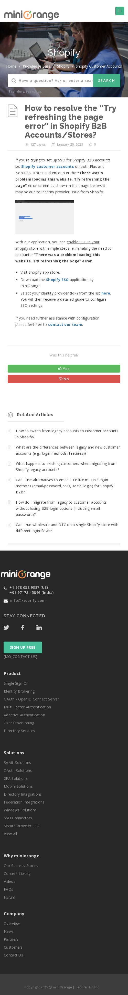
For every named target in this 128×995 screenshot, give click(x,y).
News (9, 931)
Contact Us (13, 955)
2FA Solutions (16, 778)
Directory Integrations (23, 794)
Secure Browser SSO (21, 825)
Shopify (63, 66)
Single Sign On (16, 683)
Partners (11, 939)
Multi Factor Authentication (27, 707)
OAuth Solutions (18, 770)
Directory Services (19, 730)
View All (10, 833)
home (11, 66)
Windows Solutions (20, 810)
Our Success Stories (21, 865)
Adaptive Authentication (24, 714)
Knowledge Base (37, 66)
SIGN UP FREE (23, 647)
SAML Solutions (17, 762)
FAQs (8, 889)
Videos (9, 881)
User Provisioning (19, 722)
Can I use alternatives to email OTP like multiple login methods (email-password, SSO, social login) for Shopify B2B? (64, 485)
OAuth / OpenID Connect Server (31, 699)
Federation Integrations (24, 802)
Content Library (17, 873)
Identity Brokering (19, 691)
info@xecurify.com (28, 600)
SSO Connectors (18, 817)
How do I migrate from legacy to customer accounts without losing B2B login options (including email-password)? (61, 508)
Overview (12, 923)
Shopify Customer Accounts (99, 66)
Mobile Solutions (18, 786)
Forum (9, 897)
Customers (13, 947)
